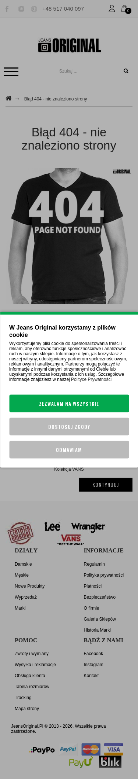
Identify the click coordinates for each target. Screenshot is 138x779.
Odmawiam (69, 449)
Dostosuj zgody (69, 426)
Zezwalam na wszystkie (69, 403)
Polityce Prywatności (91, 379)
